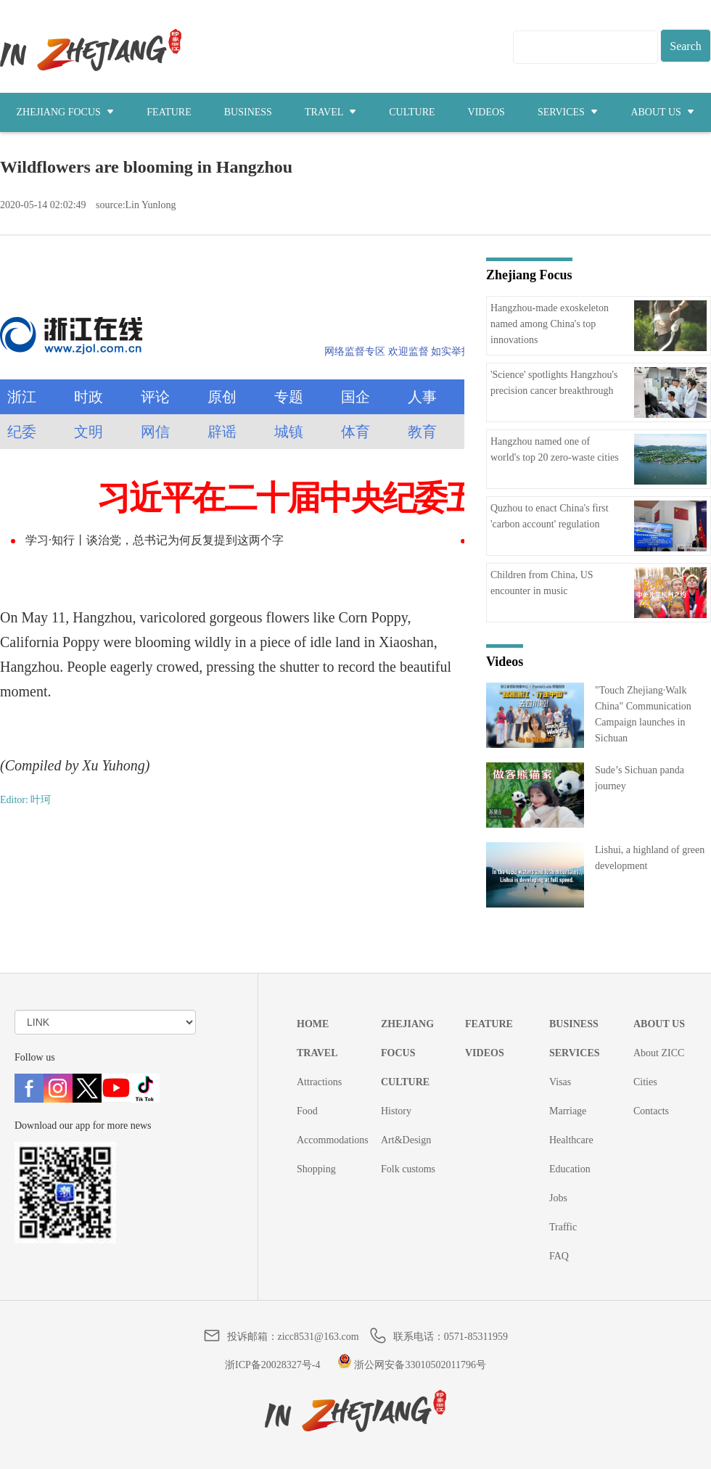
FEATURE (169, 112)
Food (307, 1111)
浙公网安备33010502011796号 (411, 1364)
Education (570, 1169)
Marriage (567, 1111)
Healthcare (571, 1140)
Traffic (563, 1227)
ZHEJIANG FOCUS (66, 112)
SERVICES (568, 112)
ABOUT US (662, 112)
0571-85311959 (476, 1336)
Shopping (316, 1169)
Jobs (558, 1198)
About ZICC (658, 1053)
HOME (313, 1024)
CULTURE (412, 112)
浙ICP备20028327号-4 (272, 1364)
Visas (560, 1082)
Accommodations (333, 1140)
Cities (645, 1082)
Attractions (319, 1082)
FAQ (559, 1256)
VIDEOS (486, 112)
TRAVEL (330, 112)
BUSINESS (248, 112)
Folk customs (408, 1169)
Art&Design (406, 1140)
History (396, 1111)
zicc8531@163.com (318, 1336)
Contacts (651, 1111)
